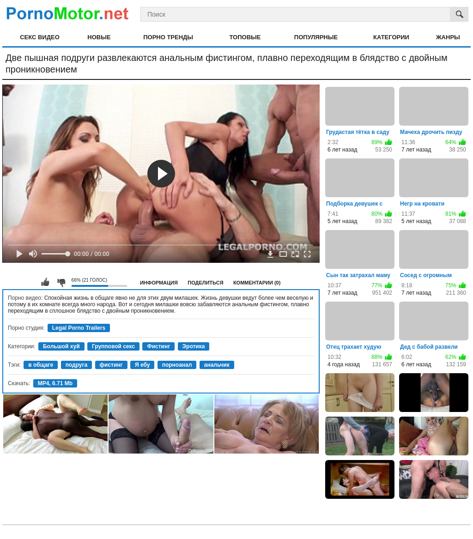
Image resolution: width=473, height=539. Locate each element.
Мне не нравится (61, 282)
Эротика (193, 346)
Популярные (316, 37)
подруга (77, 365)
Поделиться (205, 282)
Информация (159, 282)
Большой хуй (61, 346)
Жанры (448, 37)
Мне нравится (45, 282)
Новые (98, 37)
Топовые (245, 37)
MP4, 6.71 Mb (55, 383)
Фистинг (158, 346)
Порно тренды (168, 37)
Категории (391, 37)
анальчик (217, 365)
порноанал (177, 365)
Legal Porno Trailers (78, 328)
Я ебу (142, 365)
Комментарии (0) (257, 282)
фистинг (111, 365)
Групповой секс (113, 346)
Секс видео (40, 37)
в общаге (40, 365)
